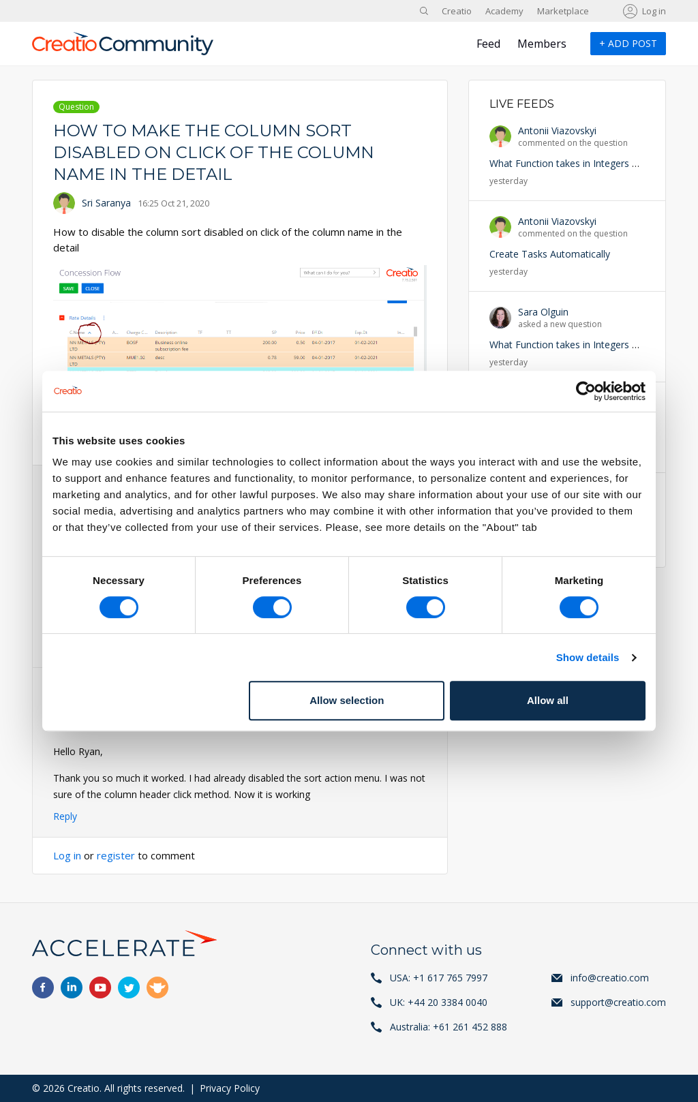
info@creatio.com (610, 977)
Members (541, 43)
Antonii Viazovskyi (557, 130)
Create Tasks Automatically (549, 253)
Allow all (547, 700)
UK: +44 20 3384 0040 (438, 1002)
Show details (588, 657)
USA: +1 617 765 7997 (438, 977)
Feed (488, 43)
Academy (504, 11)
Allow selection (346, 700)
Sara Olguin (543, 311)
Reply (65, 816)
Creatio (457, 11)
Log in (654, 11)
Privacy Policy (230, 1088)
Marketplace (563, 11)
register (116, 855)
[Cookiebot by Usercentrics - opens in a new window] (586, 391)
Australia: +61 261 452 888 (448, 1026)
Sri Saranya (106, 202)
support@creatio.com (618, 1002)
